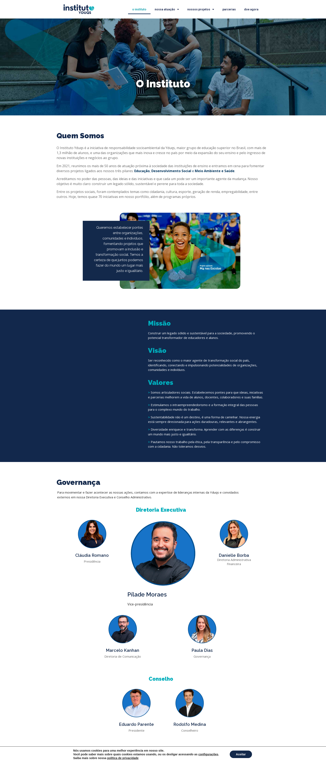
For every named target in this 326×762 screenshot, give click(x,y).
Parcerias (229, 9)
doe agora (251, 9)
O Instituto (139, 9)
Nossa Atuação (167, 9)
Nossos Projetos (200, 9)
